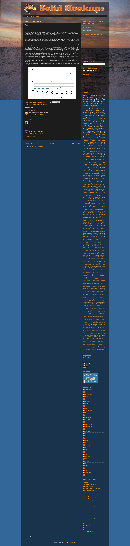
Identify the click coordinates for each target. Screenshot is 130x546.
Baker (86, 396)
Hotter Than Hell (91, 283)
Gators (84, 277)
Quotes (85, 108)
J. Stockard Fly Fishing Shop (90, 506)
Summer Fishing (100, 147)
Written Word (100, 341)
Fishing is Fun (86, 212)
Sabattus (86, 317)
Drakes (98, 266)
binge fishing (96, 175)
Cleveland (87, 259)
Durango (103, 266)
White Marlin (100, 148)
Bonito (84, 252)
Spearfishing (86, 231)
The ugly (100, 332)
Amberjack (85, 245)
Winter (90, 126)
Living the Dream (100, 291)
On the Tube (89, 306)
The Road (85, 236)
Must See (95, 220)
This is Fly (85, 527)
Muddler (102, 299)
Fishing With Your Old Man (98, 184)
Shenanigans (100, 227)
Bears (86, 165)
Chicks (89, 181)
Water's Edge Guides (88, 531)
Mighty (84, 220)
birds (91, 343)
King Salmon (91, 147)
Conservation (97, 181)
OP (100, 305)
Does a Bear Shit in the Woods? (92, 167)
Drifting (90, 183)
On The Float (94, 125)
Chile (98, 258)
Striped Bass (102, 118)
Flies (96, 112)
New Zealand (92, 129)
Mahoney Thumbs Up (91, 294)
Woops (93, 341)
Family (84, 270)
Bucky (86, 403)
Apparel (86, 164)
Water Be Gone (98, 336)
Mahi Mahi (97, 128)
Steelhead (39, 104)
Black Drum (85, 250)
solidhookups (88, 472)
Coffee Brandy (101, 140)
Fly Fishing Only (87, 498)
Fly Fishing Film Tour (99, 169)
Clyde (91, 209)
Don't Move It (87, 266)
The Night (101, 197)
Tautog (104, 324)
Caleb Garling (102, 255)
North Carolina (101, 303)
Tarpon (101, 132)
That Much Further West (89, 525)
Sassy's (97, 317)
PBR (97, 222)
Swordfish (87, 139)
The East (94, 197)
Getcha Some (95, 131)
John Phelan (88, 431)
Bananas (103, 178)
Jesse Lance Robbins (90, 429)
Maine (94, 118)
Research (103, 313)
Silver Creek (100, 321)
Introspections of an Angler (90, 504)
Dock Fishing (102, 263)
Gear (84, 170)
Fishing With (101, 211)
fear (101, 239)
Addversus (86, 482)
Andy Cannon (88, 392)
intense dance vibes (92, 241)
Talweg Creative (86, 234)
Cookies (101, 259)
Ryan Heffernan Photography (90, 518)
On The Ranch (95, 158)
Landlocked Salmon (95, 107)
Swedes (94, 324)
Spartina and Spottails (88, 522)
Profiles (98, 223)
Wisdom (101, 339)
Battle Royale (92, 151)
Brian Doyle (101, 252)
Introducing (100, 186)
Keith (30, 119)
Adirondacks (87, 244)
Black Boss (101, 248)
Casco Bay (97, 256)
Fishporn (102, 272)
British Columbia (86, 253)
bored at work (97, 343)
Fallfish (102, 269)
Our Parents (95, 306)
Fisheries (85, 211)
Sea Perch (103, 317)
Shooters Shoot (92, 321)
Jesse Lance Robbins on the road (91, 510)
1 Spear (91, 242)
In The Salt (99, 286)
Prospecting (101, 311)
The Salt (102, 103)
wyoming (85, 143)
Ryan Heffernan (94, 173)
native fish (85, 347)
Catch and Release (99, 208)
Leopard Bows (86, 291)
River (86, 314)
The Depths (101, 234)
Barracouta (85, 248)
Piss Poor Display (94, 159)
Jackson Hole (86, 219)
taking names (99, 126)
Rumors (95, 316)
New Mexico (91, 302)
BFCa (85, 101)
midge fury (101, 200)
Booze (95, 105)
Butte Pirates (86, 255)
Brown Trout (88, 100)
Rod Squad (91, 225)
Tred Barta (93, 335)
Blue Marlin (100, 151)
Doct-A (86, 412)
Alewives (101, 244)
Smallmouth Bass (94, 161)
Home (26, 16)
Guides (84, 147)
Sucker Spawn (86, 197)
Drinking (95, 183)
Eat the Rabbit (86, 184)
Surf (102, 233)
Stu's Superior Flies (98, 195)
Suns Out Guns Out (94, 233)
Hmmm (101, 117)
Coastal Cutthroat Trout (98, 154)
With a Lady (86, 134)
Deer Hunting (89, 263)
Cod (96, 209)
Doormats (94, 266)
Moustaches (96, 299)
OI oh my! (98, 192)
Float (91, 169)
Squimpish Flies (87, 523)
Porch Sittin (98, 310)
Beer (84, 145)
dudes (103, 198)
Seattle (87, 227)
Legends (85, 189)
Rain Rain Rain (32, 104)
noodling (91, 347)
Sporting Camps (102, 322)
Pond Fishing (102, 172)
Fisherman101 (88, 417)
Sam (86, 449)
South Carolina (100, 228)
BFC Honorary (87, 128)
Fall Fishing (96, 120)
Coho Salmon (95, 156)
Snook (93, 228)
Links (87, 105)
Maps (99, 294)
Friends (94, 275)
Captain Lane (102, 165)
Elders (92, 267)
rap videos (85, 202)
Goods (99, 214)
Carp (84, 181)
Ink (103, 217)
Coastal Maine (86, 156)
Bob (103, 250)
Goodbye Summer (91, 214)
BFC (92, 247)
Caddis (96, 255)
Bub (98, 253)
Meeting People (86, 297)
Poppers (92, 223)
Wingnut (87, 461)
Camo (92, 256)
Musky (99, 190)
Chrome (85, 209)
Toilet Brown (93, 333)
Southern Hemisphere (97, 230)
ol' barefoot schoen (89, 468)
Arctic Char (101, 245)
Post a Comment (31, 136)
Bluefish (98, 250)
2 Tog (96, 242)
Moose (89, 220)
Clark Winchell (88, 410)
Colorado (88, 120)
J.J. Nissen (87, 422)
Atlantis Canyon (100, 203)
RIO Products (86, 313)
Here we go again (100, 281)
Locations (91, 189)
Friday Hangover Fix (90, 142)
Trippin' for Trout (87, 529)
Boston (86, 180)
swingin (86, 242)
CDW (102, 180)
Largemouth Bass (93, 289)
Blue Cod (92, 250)
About (31, 16)
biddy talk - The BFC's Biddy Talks (91, 488)
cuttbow (97, 239)
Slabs (89, 322)
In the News (97, 217)
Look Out (94, 292)
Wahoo (84, 148)
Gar (101, 212)
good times (98, 150)
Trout (91, 236)
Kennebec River (100, 170)
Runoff (100, 316)
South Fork (86, 230)
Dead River (99, 261)
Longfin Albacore (86, 292)
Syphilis (99, 324)
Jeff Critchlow (88, 426)
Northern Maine (86, 305)
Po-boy (86, 310)
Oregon (92, 222)
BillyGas (87, 401)
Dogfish (103, 264)
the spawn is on (96, 162)
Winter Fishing (90, 239)
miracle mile (101, 346)
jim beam (92, 346)
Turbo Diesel (99, 335)
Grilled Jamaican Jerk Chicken (94, 278)
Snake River (94, 322)
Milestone (85, 299)
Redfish (86, 173)
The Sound (94, 332)
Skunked (85, 161)
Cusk (88, 261)
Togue (88, 333)
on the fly (89, 178)
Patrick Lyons (88, 445)
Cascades (91, 208)
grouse (100, 344)
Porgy (104, 310)
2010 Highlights (102, 242)
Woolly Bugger (86, 341)
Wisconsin (96, 339)
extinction (87, 200)
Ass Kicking (93, 164)
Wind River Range (87, 339)
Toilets (99, 333)
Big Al (86, 399)
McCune (103, 294)
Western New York (87, 238)
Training (103, 333)
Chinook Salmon (87, 154)
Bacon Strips (94, 205)
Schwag (102, 159)
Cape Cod (92, 140)
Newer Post (29, 143)
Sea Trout (103, 225)
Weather (90, 175)
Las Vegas (101, 289)
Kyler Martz (85, 289)
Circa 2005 (103, 258)
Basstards (101, 205)
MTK (84, 294)
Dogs (102, 167)
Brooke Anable (86, 206)
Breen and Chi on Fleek (92, 252)
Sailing (97, 225)
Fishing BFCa (92, 211)
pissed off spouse (86, 349)
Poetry (95, 172)
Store (37, 16)
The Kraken (85, 330)
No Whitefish (92, 303)
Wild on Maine (97, 198)
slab (99, 349)
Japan (102, 288)
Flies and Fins (86, 494)
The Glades (92, 328)
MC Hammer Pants (87, 172)
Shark (93, 227)
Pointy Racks (92, 310)
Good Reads (90, 277)
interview (86, 346)
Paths (84, 308)
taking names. (92, 117)
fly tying (92, 150)
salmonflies (92, 202)
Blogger (74, 542)
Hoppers (85, 283)
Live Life (102, 156)
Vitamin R (87, 336)
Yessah (94, 139)
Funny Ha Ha (100, 145)
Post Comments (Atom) (37, 146)
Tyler (86, 454)
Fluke (100, 274)
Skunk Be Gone (101, 137)
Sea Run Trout (88, 319)
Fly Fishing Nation (87, 496)
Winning (100, 123)
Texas (86, 325)
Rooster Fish (98, 314)
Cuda (84, 261)
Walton (91, 336)
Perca (88, 308)
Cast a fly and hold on (97, 153)
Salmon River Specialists (89, 520)
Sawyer (87, 452)
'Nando (86, 463)
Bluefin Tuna (87, 112)
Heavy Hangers (92, 281)
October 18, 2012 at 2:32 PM (36, 133)
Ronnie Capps (91, 314)
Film (89, 270)
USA (96, 236)
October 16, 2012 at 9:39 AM (36, 124)
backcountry (86, 150)
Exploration (92, 269)
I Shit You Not (91, 170)
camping (89, 344)
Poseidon (101, 142)
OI (96, 115)
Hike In (94, 186)
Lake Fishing (100, 187)
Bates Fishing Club (88, 486)
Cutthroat (93, 261)
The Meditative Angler (94, 330)
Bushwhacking (86, 153)
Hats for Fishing (97, 280)
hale (104, 344)
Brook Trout (88, 98)
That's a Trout (95, 327)
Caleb (86, 406)
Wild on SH (96, 238)
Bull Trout (95, 206)
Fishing (86, 95)
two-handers (96, 178)
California (87, 256)
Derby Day (96, 263)
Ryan (86, 447)
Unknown (87, 456)
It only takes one (91, 288)
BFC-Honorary (87, 110)
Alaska (103, 162)
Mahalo (93, 219)
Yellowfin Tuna (87, 115)
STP (104, 316)
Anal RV (91, 245)
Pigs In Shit (102, 222)
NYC (90, 300)
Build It (102, 253)
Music (90, 121)
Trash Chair (87, 335)
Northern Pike (86, 118)
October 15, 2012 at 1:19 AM (36, 114)
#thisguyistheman (101, 202)
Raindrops (92, 313)
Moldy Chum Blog (87, 516)
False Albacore (91, 145)
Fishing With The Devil (94, 272)
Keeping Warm (91, 187)
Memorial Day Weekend (98, 297)
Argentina (92, 203)
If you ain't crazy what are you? (96, 285)
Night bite (101, 220)
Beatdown (101, 143)
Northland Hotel (94, 305)
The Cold (94, 234)
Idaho (103, 134)
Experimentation (96, 134)
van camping (87, 350)
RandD (98, 194)
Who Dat (98, 338)
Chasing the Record (91, 258)
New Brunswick (97, 300)
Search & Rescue (96, 319)
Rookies (103, 194)
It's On (87, 136)
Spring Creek (88, 195)
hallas (86, 465)
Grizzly (89, 216)
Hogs (100, 216)
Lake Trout (95, 136)
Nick (86, 442)
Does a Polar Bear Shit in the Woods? (92, 264)
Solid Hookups (97, 108)
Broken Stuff (93, 253)
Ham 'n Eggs (89, 280)
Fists (90, 274)
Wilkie (102, 338)
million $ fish (102, 241)
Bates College (93, 143)
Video (98, 95)
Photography (99, 121)
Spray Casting (88, 324)
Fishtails (85, 274)
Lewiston (93, 291)
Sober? (85, 123)
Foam (90, 275)
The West (92, 123)
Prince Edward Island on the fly (91, 311)
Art (88, 247)
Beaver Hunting (93, 165)
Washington (46, 104)
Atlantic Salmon (101, 164)
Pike (86, 223)
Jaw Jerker (86, 508)
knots (96, 346)
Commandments (94, 259)
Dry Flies (101, 183)
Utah (104, 335)
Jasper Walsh (32, 129)
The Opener (102, 330)
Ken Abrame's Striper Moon (90, 512)
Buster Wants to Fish (88, 490)
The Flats (102, 327)
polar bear (94, 349)
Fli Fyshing (85, 169)
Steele (100, 100)
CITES (91, 255)
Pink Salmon (94, 308)
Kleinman (87, 435)
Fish (99, 98)
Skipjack (85, 322)
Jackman (98, 288)
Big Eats (85, 140)
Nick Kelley (91, 192)
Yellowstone (85, 343)
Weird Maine (92, 148)
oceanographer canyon (99, 347)
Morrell (86, 440)
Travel (102, 161)
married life (94, 200)
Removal (98, 313)
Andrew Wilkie (88, 389)
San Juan (92, 317)
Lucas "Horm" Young (90, 438)
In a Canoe (89, 217)
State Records (94, 231)
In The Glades (92, 286)
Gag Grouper (101, 275)
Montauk (90, 299)
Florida (87, 131)
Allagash (87, 203)
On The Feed (86, 222)
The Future (85, 328)
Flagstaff (95, 274)
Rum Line (90, 316)
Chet (86, 408)
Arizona (84, 247)
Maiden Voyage (100, 219)
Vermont (101, 236)
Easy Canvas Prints (88, 492)
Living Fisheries (87, 514)
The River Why (88, 332)
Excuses (101, 209)
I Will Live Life (86, 502)
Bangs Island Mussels (99, 247)
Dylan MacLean (89, 415)
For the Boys (95, 212)
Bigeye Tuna (102, 129)
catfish (93, 344)
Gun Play (95, 216)
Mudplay (85, 300)
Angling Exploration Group (89, 484)
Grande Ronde (98, 277)
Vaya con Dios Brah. (87, 198)
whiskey (92, 350)
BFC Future (100, 139)
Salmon (101, 173)
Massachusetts (92, 190)
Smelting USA (86, 228)
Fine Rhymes (95, 270)
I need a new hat (100, 283)
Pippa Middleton (102, 308)
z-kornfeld (31, 110)
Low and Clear (101, 292)
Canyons (85, 125)
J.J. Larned (87, 419)
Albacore (95, 244)
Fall (97, 269)
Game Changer (86, 186)
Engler (98, 267)
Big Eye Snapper (93, 248)
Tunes (84, 175)
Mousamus (85, 158)
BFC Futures (86, 205)
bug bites (103, 175)
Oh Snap (93, 101)
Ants (96, 245)
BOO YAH (99, 110)
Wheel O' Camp (91, 338)
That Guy (91, 325)
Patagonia (102, 306)
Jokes (84, 187)
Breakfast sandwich (94, 180)
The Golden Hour (100, 328)
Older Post (76, 143)
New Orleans (99, 302)
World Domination (87, 162)
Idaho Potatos (86, 285)
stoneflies (103, 349)
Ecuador (86, 267)
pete (86, 470)
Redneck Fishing (93, 132)
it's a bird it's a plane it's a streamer (93, 176)
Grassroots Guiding (88, 500)
